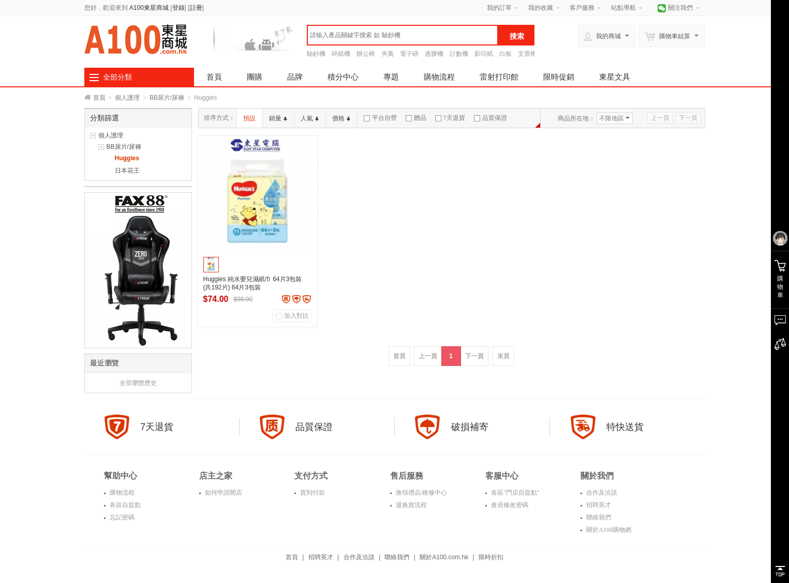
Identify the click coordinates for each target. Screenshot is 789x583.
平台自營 (380, 117)
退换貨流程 (410, 505)
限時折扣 (491, 557)
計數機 (459, 53)
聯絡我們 (598, 517)
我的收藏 (540, 7)
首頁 (214, 76)
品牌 (295, 76)
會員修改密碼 (508, 505)
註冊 (196, 7)
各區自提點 (124, 505)
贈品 (416, 117)
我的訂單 (499, 7)
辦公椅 (365, 53)
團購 (254, 76)
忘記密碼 (121, 517)
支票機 (527, 53)
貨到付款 (312, 492)
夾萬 (387, 53)
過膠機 (434, 53)
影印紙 (483, 53)
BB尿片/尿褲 (167, 97)
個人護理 (127, 97)
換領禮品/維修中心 (420, 492)
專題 (391, 76)
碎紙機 (341, 53)
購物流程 (439, 76)
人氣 (310, 118)
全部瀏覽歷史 (138, 383)
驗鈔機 (316, 53)
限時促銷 (558, 76)
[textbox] (402, 35)
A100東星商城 (149, 7)
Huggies (127, 158)
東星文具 (614, 76)
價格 (341, 118)
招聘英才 (598, 505)
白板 (505, 53)
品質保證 (490, 117)
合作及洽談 (601, 492)
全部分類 (117, 77)
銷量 (278, 118)
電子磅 (409, 53)
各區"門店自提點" (514, 492)
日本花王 (127, 170)
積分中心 (343, 76)
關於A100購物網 (608, 529)
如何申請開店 (222, 492)
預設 (249, 118)
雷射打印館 (499, 76)
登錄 (178, 7)
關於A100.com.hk (444, 557)
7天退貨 (450, 117)
